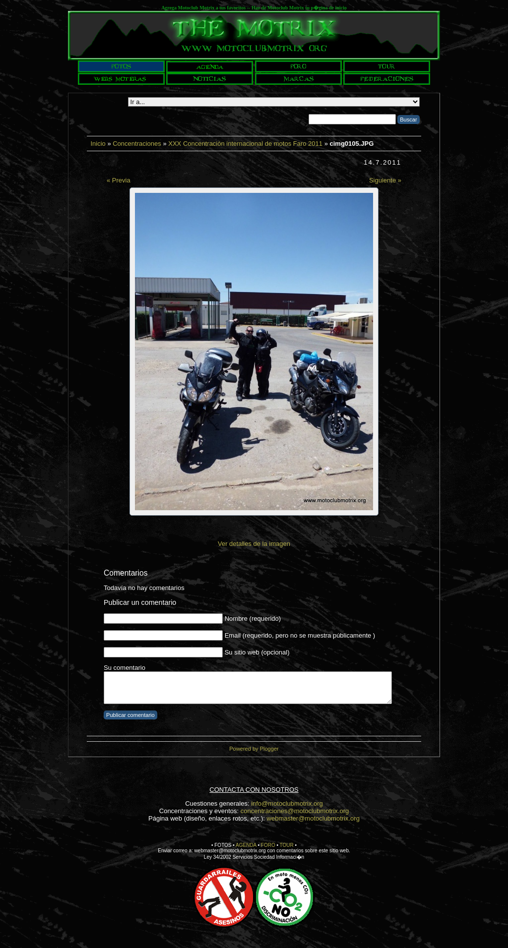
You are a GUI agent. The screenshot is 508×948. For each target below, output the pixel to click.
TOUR (287, 845)
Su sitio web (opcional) (257, 652)
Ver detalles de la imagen (254, 543)
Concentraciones (137, 143)
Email (233, 635)
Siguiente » (385, 180)
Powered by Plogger (253, 749)
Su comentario (124, 667)
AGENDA (246, 845)
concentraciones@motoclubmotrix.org (295, 811)
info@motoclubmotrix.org (287, 803)
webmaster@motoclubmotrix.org (313, 818)
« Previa (118, 180)
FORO (268, 845)
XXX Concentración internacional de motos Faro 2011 (245, 143)
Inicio (97, 143)
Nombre (236, 618)
